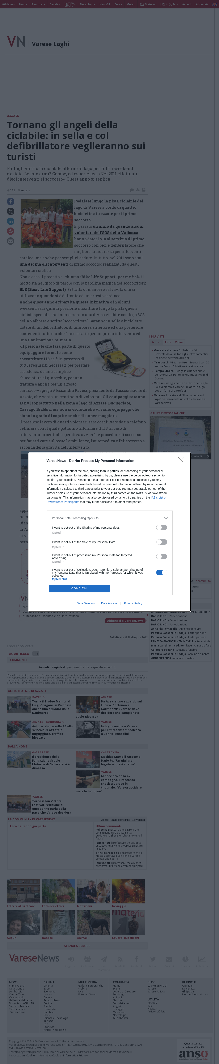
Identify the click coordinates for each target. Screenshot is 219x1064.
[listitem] (109, 518)
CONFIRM (79, 588)
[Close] (182, 461)
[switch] (161, 527)
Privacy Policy (133, 603)
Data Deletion (86, 603)
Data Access (109, 603)
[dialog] (109, 532)
